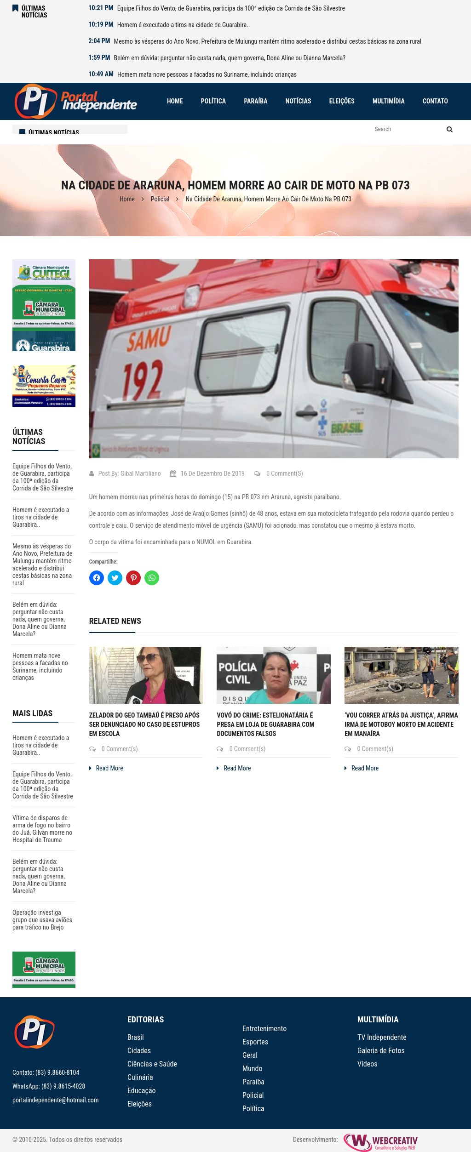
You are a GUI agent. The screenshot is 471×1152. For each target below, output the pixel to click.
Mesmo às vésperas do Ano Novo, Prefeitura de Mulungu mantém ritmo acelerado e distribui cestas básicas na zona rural (268, 41)
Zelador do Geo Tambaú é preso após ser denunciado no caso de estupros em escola (144, 724)
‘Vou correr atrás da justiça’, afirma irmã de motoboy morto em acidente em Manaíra (401, 724)
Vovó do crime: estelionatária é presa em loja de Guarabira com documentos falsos (265, 724)
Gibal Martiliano (141, 473)
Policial (160, 199)
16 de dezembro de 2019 (207, 473)
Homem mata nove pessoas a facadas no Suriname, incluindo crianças (207, 74)
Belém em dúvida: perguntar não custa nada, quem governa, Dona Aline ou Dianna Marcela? (230, 58)
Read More (106, 768)
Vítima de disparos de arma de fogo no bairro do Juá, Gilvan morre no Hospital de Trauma (42, 829)
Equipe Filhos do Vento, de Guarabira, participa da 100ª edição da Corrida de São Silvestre (231, 8)
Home (127, 199)
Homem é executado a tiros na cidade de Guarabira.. (183, 25)
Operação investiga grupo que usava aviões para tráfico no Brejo (42, 920)
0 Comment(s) (278, 473)
